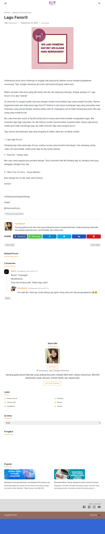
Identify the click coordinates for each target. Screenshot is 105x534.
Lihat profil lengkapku (52, 388)
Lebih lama (94, 248)
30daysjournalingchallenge (17, 214)
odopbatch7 (12, 412)
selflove (61, 412)
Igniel (99, 530)
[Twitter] (35, 238)
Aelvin (14, 274)
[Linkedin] (79, 238)
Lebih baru (11, 248)
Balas (8, 301)
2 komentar (47, 23)
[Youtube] (99, 523)
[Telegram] (50, 238)
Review (61, 408)
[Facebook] (20, 238)
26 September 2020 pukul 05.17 (30, 274)
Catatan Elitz (12, 408)
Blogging (61, 403)
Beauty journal (13, 403)
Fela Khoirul (21, 224)
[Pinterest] (94, 238)
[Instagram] (94, 523)
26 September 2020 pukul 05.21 (42, 291)
